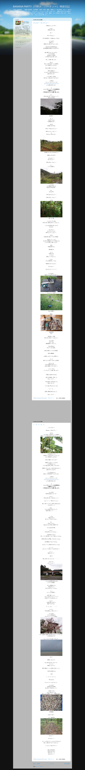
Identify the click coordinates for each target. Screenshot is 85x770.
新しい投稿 (36, 763)
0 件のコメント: (51, 398)
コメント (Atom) (39, 766)
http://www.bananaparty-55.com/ (51, 83)
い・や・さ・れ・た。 (39, 424)
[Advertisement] (51, 410)
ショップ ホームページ (20, 44)
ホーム (52, 763)
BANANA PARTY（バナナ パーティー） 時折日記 (41, 6)
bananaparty (25, 21)
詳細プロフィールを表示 (20, 37)
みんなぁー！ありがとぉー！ (41, 22)
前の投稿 (67, 763)
